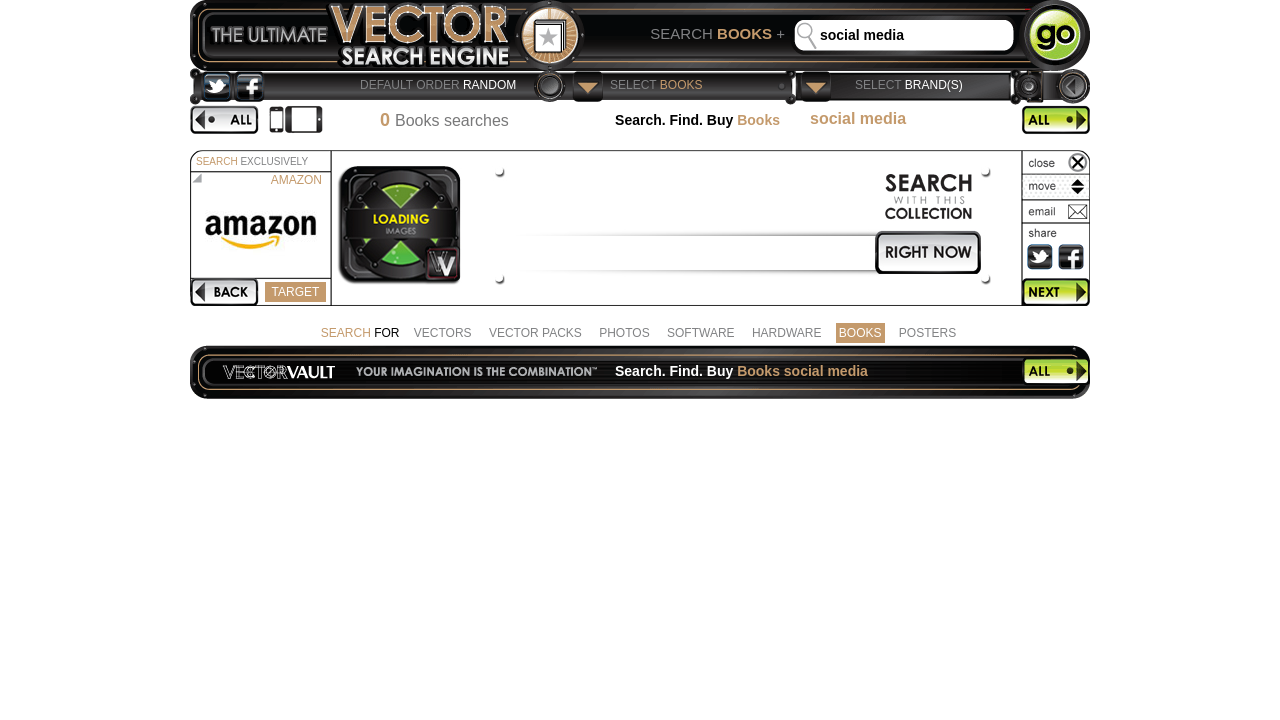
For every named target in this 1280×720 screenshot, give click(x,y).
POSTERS (927, 333)
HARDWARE (787, 333)
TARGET (295, 292)
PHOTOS (624, 333)
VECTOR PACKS (535, 333)
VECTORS (443, 333)
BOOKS (860, 333)
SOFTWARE (701, 333)
